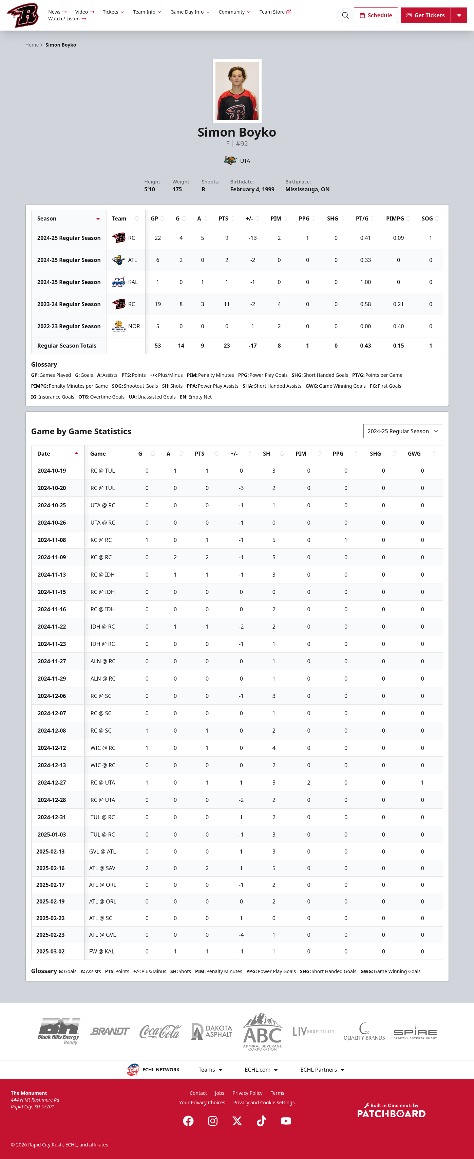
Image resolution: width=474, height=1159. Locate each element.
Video (85, 11)
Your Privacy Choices (202, 1102)
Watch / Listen (67, 18)
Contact (198, 1093)
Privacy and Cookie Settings (264, 1102)
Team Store (275, 11)
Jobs (220, 1093)
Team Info (147, 11)
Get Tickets (425, 15)
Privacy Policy (247, 1093)
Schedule (376, 15)
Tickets (114, 11)
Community (235, 11)
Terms (277, 1093)
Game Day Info (190, 11)
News (57, 11)
